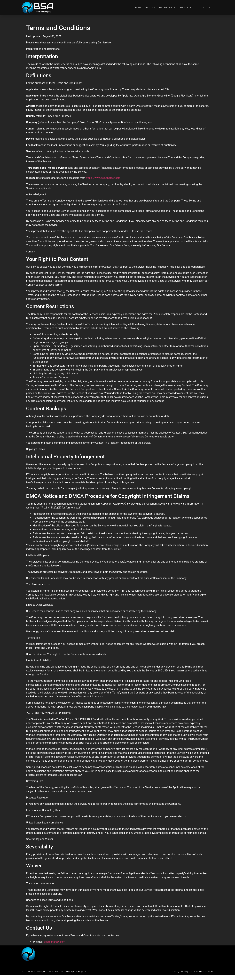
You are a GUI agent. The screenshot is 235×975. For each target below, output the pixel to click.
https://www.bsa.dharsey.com (103, 177)
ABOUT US (150, 8)
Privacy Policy (179, 971)
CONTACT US (185, 8)
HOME (138, 8)
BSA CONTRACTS (167, 8)
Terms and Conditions (201, 971)
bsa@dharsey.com (54, 941)
